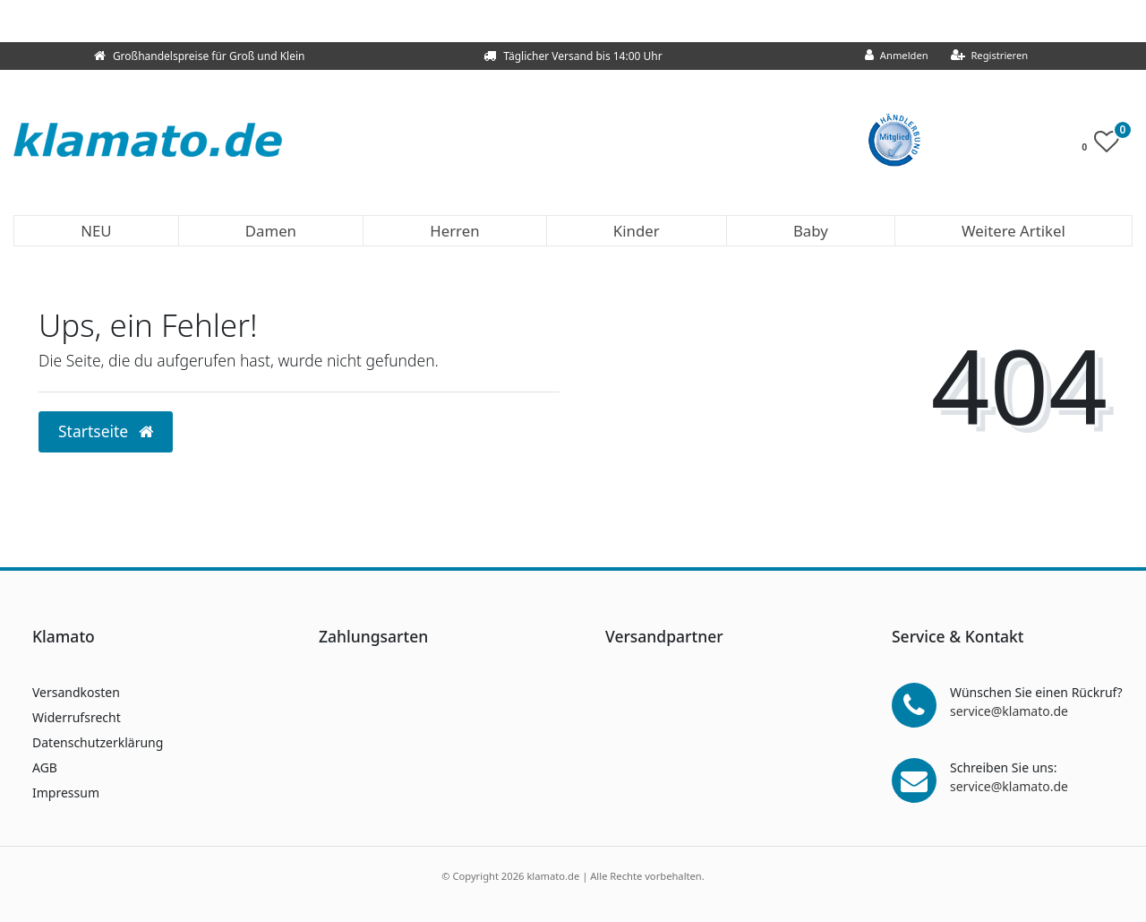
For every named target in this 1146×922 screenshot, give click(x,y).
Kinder (636, 230)
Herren (454, 230)
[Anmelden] (896, 56)
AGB (44, 767)
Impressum (65, 792)
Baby (810, 230)
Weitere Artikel (1013, 230)
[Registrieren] (990, 56)
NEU (96, 230)
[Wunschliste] (1105, 145)
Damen (270, 230)
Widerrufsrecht (76, 717)
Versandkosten (76, 692)
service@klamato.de (1009, 711)
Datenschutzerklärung (97, 742)
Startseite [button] (105, 431)
